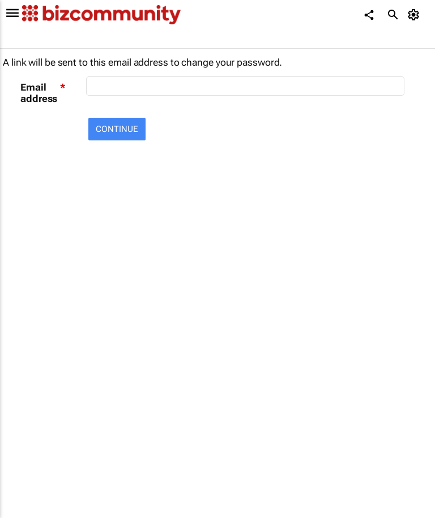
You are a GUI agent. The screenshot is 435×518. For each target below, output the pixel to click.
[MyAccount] (415, 14)
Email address (38, 93)
